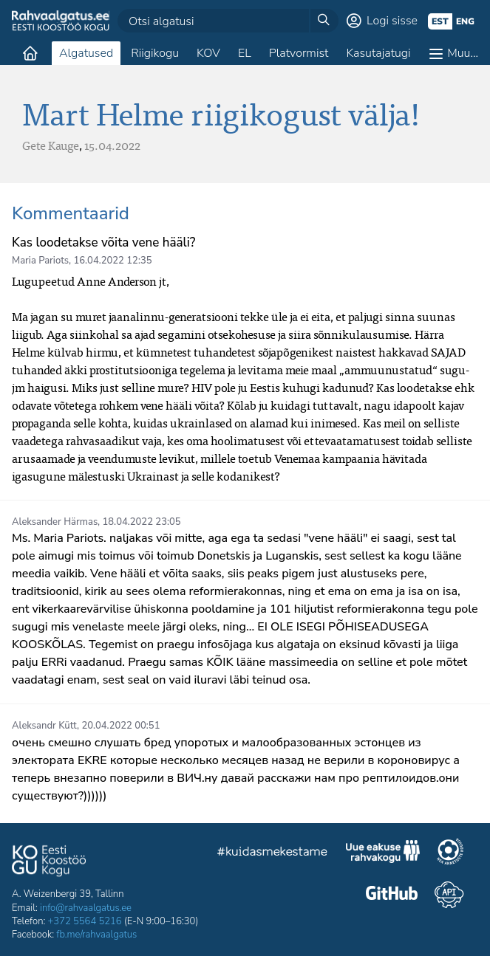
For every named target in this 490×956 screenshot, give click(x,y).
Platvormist (299, 53)
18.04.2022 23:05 (142, 522)
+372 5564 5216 (85, 921)
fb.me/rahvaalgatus (96, 934)
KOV (208, 53)
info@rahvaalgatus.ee (86, 908)
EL (244, 53)
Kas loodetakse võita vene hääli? (103, 242)
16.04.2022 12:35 (112, 260)
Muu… (462, 53)
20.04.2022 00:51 (120, 725)
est (440, 21)
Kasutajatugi (378, 53)
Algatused (86, 53)
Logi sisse (392, 21)
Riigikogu (155, 53)
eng (465, 21)
